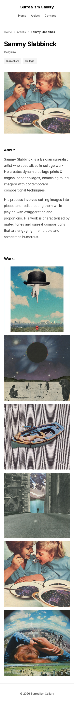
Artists (35, 15)
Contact (50, 15)
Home (22, 15)
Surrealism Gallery (37, 7)
